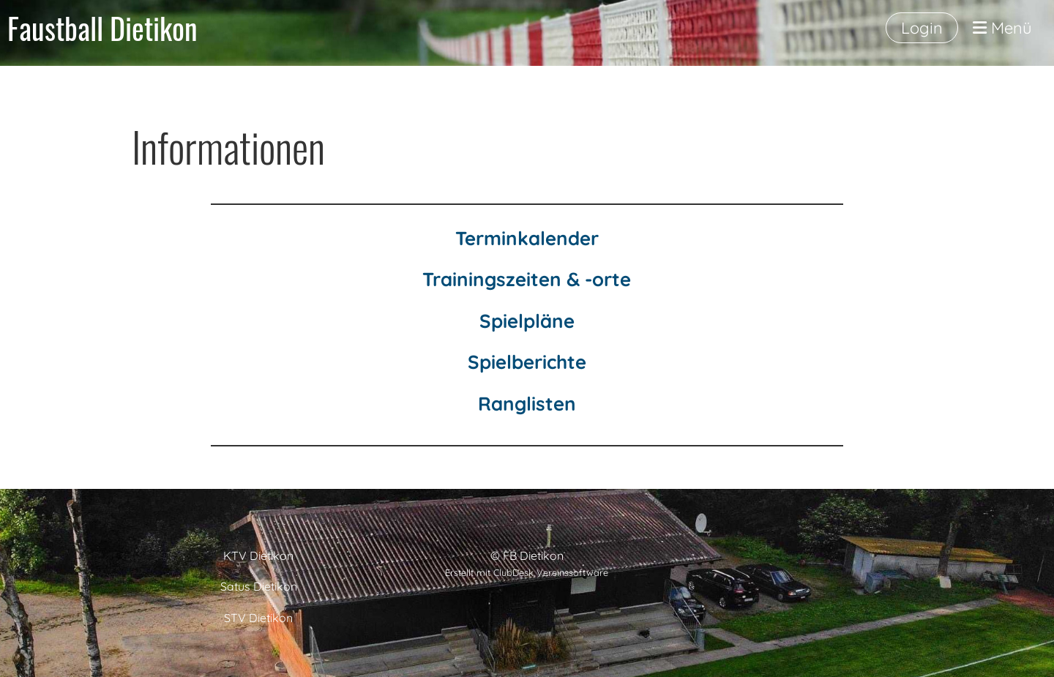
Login (922, 28)
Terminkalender (527, 238)
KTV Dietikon (258, 555)
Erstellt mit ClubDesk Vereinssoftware (526, 572)
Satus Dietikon (258, 586)
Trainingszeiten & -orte (526, 279)
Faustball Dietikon (102, 27)
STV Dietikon (258, 617)
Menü (1002, 28)
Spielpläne (527, 321)
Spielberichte (527, 362)
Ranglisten (527, 404)
